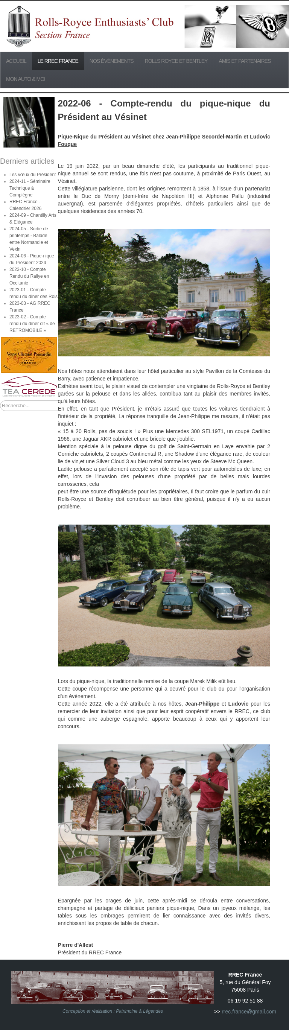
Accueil (16, 61)
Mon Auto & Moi (25, 79)
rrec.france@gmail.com (249, 1012)
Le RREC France (58, 61)
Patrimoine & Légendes (139, 1011)
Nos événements (112, 61)
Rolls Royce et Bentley (176, 61)
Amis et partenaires (245, 61)
